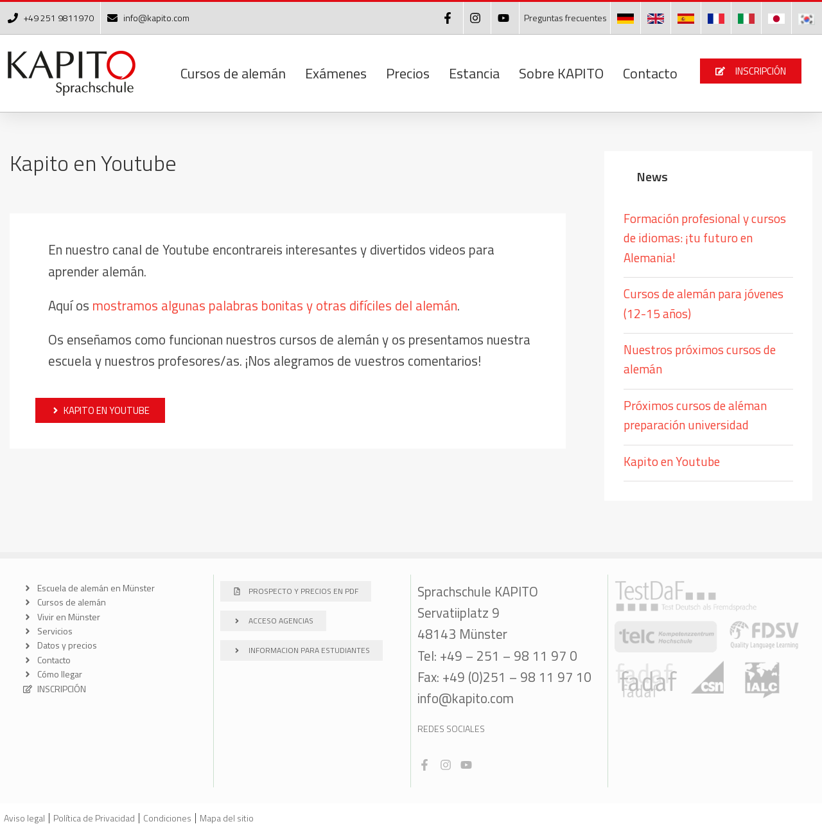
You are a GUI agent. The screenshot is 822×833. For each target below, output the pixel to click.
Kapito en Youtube (672, 461)
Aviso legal (24, 818)
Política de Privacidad (94, 818)
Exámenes (336, 73)
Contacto (650, 73)
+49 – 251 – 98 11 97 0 (508, 655)
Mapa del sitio (227, 818)
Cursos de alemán (233, 73)
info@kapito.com (465, 698)
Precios (408, 73)
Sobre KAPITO (561, 73)
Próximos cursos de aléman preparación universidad (695, 415)
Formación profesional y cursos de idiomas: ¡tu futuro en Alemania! (705, 238)
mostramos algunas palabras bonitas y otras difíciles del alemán (274, 305)
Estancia (474, 73)
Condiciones (167, 818)
